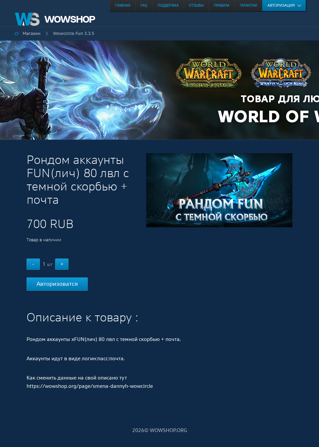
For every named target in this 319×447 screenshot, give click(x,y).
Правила (222, 5)
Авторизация (281, 5)
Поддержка (168, 5)
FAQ (144, 5)
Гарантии (248, 5)
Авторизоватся (57, 283)
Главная (122, 5)
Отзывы (196, 5)
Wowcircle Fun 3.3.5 (73, 33)
